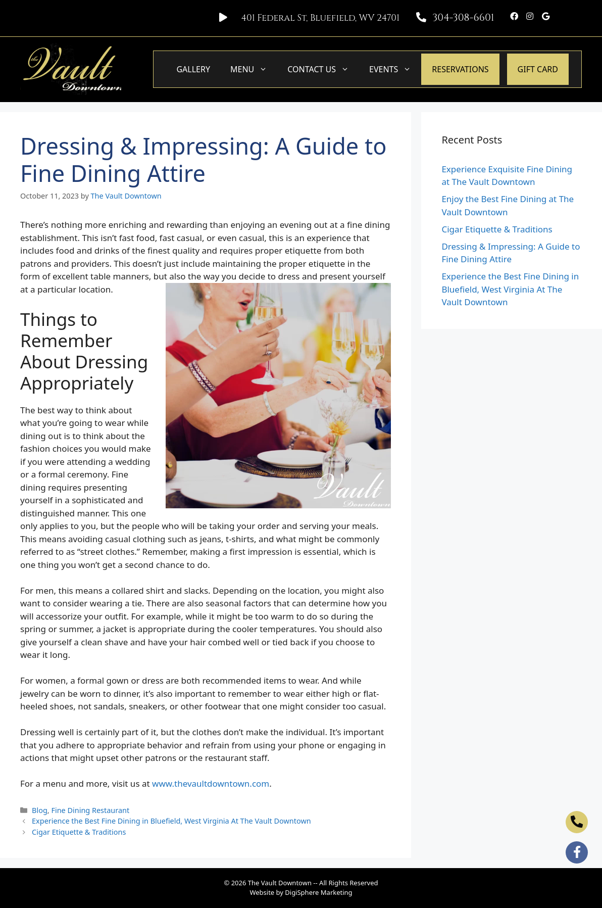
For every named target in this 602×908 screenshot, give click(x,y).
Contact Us (323, 69)
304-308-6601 (463, 17)
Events (395, 69)
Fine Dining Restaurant (90, 810)
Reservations (460, 69)
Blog (39, 810)
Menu (253, 69)
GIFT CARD (538, 69)
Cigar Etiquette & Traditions (79, 832)
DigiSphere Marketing (318, 892)
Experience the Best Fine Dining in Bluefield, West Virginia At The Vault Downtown (171, 821)
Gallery (193, 69)
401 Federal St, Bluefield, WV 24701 (320, 18)
